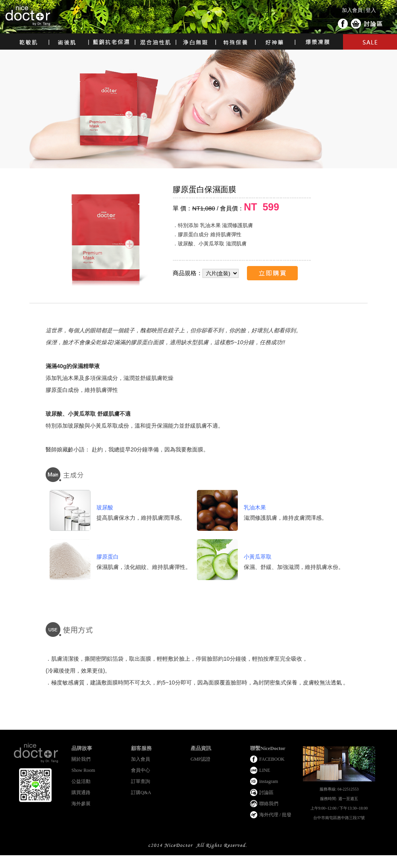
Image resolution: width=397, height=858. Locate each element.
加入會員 (352, 10)
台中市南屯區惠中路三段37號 (339, 818)
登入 (371, 10)
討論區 (373, 24)
